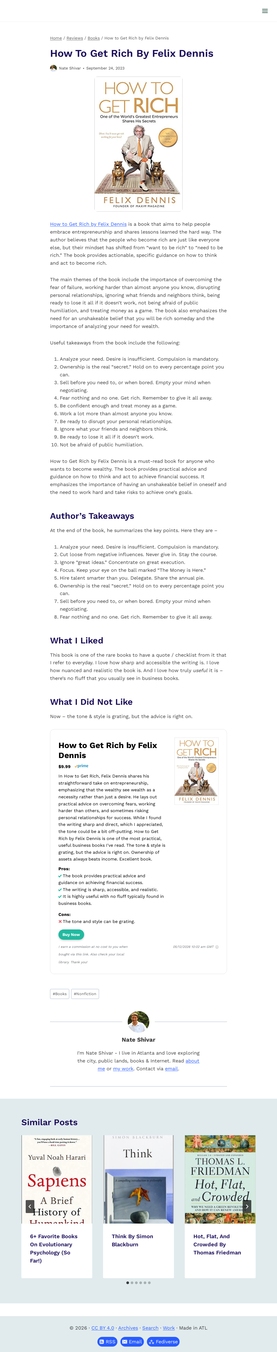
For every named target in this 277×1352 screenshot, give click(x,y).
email (171, 1068)
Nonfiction (85, 994)
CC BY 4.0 (102, 1328)
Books (60, 994)
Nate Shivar (70, 68)
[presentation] (56, 1179)
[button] (132, 1342)
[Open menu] (265, 11)
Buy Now (71, 934)
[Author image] (53, 68)
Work (169, 1328)
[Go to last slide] (30, 1206)
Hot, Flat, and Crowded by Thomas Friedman (217, 1244)
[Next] (247, 1206)
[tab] (127, 1282)
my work (123, 1068)
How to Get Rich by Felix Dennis (88, 224)
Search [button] (150, 1328)
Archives (128, 1328)
